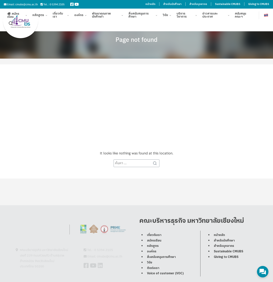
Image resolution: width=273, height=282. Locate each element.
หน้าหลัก (150, 4)
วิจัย (165, 13)
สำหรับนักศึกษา (172, 4)
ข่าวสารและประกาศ (210, 13)
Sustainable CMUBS (227, 4)
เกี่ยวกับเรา (58, 13)
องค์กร (78, 13)
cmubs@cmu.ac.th (26, 4)
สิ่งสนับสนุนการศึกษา (138, 13)
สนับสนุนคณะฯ (240, 13)
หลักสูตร (38, 13)
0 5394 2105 (57, 4)
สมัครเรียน (13, 13)
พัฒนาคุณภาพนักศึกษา (101, 13)
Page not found (137, 39)
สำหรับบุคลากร (198, 4)
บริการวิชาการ (182, 13)
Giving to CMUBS (258, 4)
